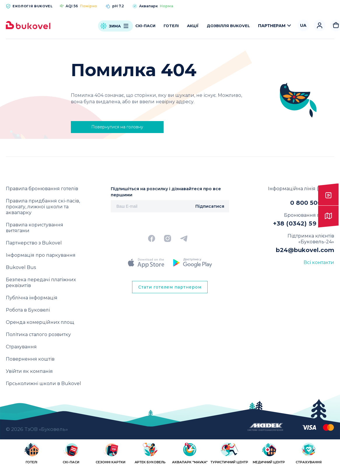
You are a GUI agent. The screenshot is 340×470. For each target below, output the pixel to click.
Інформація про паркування (41, 255)
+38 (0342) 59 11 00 (303, 223)
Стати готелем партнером (169, 287)
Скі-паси (145, 25)
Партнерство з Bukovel (34, 243)
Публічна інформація (31, 297)
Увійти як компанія (29, 371)
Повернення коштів (30, 359)
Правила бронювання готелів (42, 188)
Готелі (171, 25)
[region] (170, 456)
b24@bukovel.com (305, 250)
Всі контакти (319, 262)
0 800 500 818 (312, 202)
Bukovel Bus (21, 267)
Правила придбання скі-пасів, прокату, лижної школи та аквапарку (43, 206)
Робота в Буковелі (28, 310)
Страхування (21, 347)
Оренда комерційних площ (40, 322)
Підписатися (209, 206)
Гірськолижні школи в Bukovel (43, 383)
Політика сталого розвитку (38, 334)
